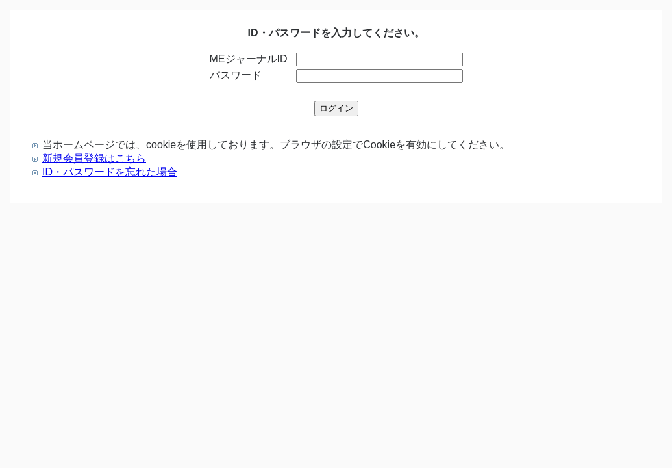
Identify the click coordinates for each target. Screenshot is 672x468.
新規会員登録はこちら (94, 158)
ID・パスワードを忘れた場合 (109, 171)
